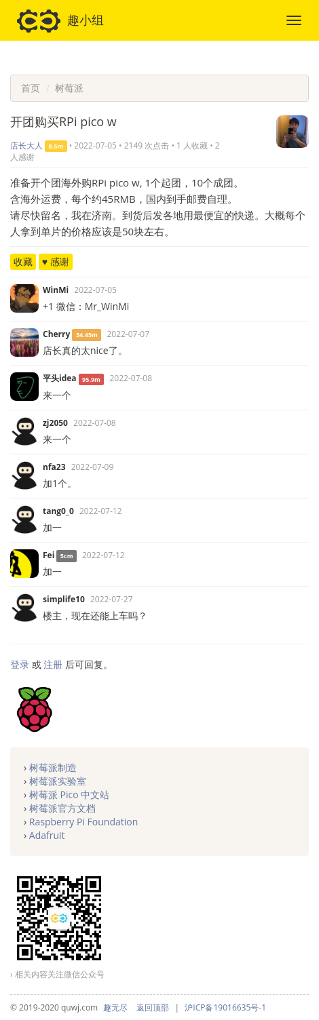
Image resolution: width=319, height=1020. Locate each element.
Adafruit (47, 835)
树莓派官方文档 (62, 808)
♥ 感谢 (55, 261)
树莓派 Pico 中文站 (69, 794)
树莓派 (69, 87)
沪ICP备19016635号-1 (225, 1007)
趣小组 (60, 21)
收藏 (23, 261)
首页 (30, 87)
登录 (19, 664)
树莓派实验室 (57, 780)
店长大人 (26, 145)
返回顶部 (152, 1007)
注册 (52, 664)
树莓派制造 (53, 767)
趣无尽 (115, 1007)
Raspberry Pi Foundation (83, 821)
